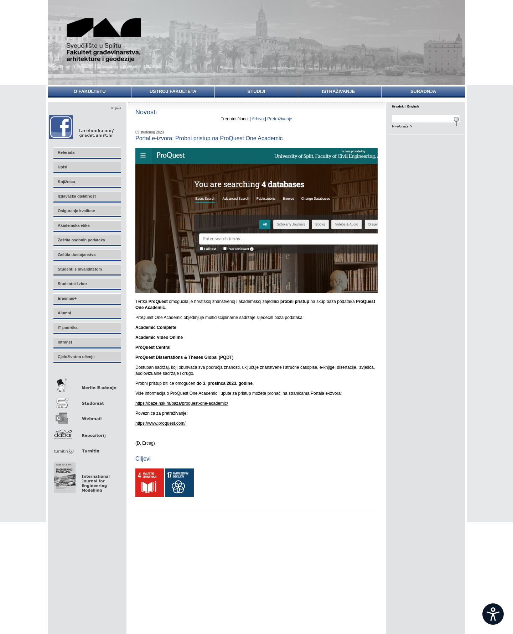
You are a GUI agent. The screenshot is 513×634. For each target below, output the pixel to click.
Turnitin (86, 448)
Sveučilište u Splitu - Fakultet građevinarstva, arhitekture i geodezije (104, 40)
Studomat (86, 400)
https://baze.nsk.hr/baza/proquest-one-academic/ (181, 403)
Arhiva (258, 118)
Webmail (86, 416)
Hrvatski (398, 106)
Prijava (116, 108)
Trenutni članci (235, 118)
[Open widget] (493, 614)
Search (426, 125)
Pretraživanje (279, 118)
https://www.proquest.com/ (160, 423)
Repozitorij (86, 432)
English (413, 106)
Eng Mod (80, 475)
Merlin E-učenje (86, 384)
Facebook (82, 127)
